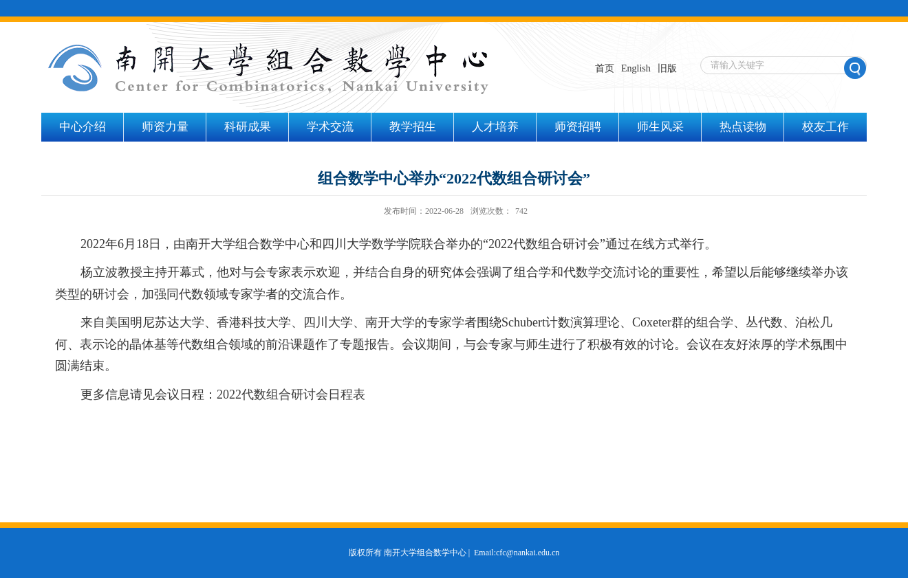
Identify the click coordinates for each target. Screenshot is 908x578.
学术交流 (330, 126)
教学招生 (412, 126)
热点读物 (743, 126)
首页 (604, 68)
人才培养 (495, 126)
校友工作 (825, 126)
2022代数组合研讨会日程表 (291, 394)
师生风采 (660, 126)
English (636, 68)
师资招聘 (577, 126)
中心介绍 (82, 126)
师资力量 (165, 126)
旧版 (667, 68)
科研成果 (247, 126)
